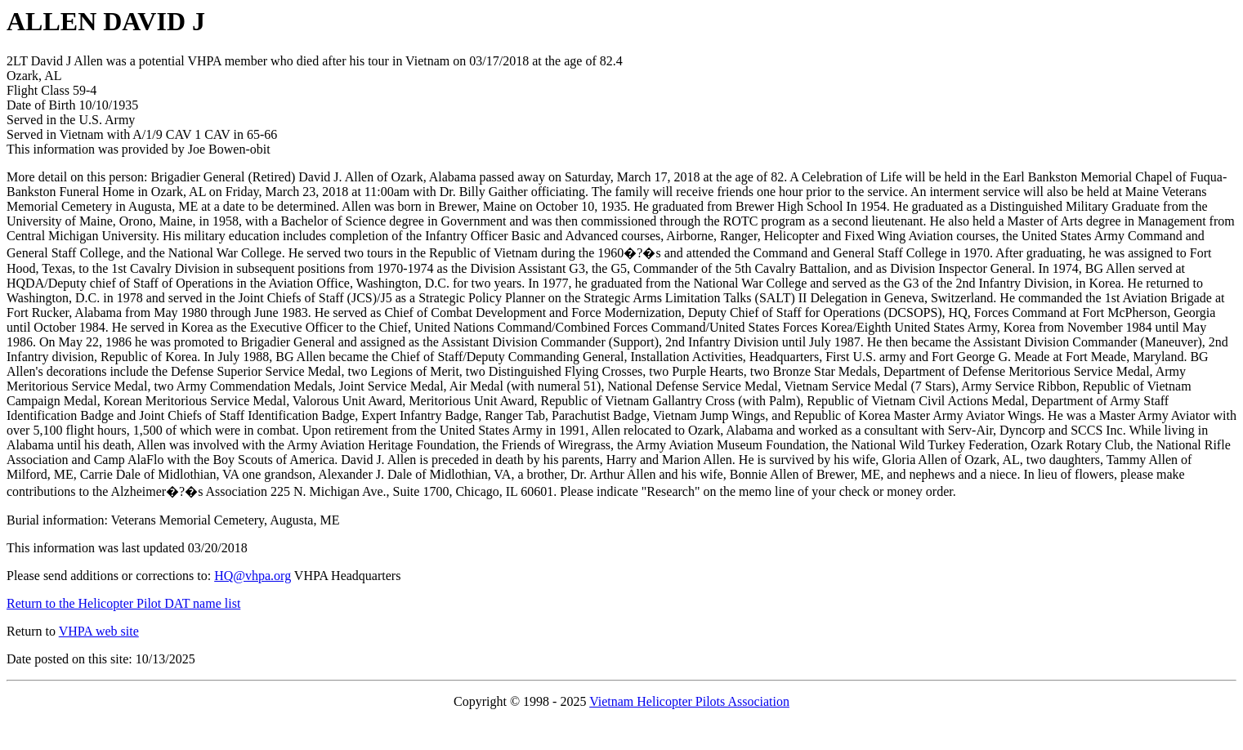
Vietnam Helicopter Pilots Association (689, 701)
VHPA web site (99, 631)
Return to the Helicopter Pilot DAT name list (123, 603)
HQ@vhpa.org (252, 576)
